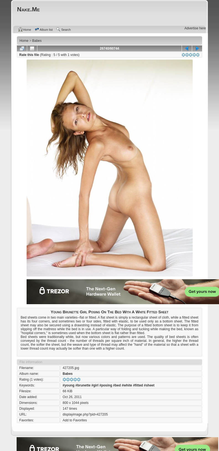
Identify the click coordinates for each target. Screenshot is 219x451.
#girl (94, 385)
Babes (68, 374)
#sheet (149, 385)
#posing (105, 385)
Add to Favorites (75, 420)
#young (68, 385)
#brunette (83, 385)
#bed (117, 385)
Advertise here (195, 28)
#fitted (138, 385)
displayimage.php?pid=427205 (85, 414)
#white (127, 385)
